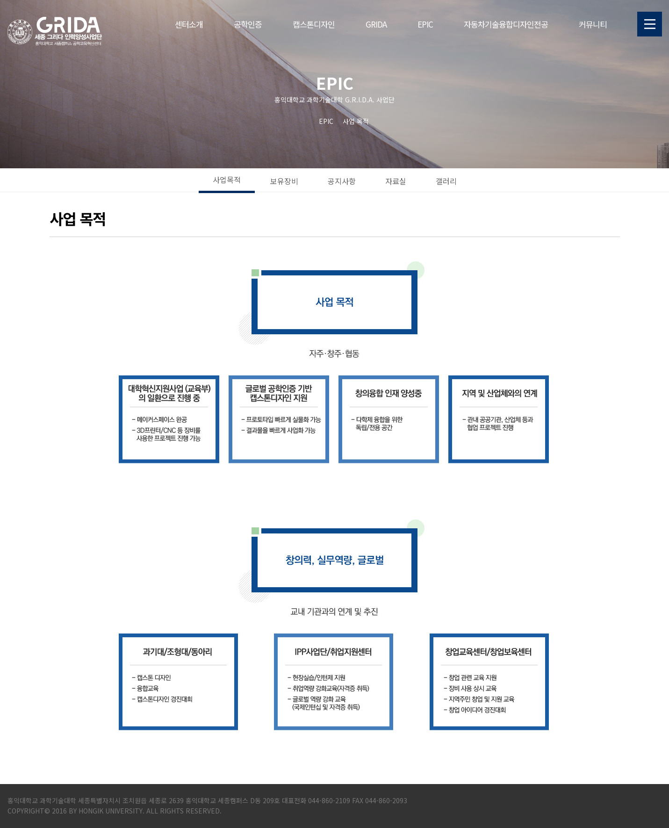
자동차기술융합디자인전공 (506, 24)
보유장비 (284, 181)
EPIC (425, 24)
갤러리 (446, 181)
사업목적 (227, 179)
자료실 (395, 181)
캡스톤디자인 (314, 24)
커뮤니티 (593, 24)
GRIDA (376, 24)
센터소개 (189, 24)
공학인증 (248, 24)
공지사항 (342, 181)
